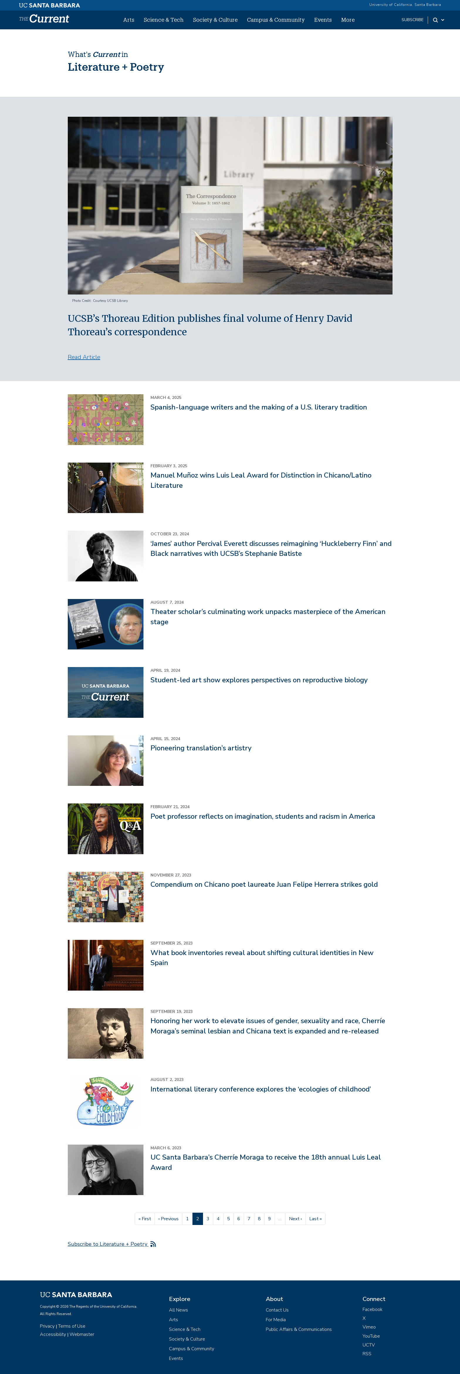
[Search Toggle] (439, 20)
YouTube (371, 1336)
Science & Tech (164, 19)
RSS (367, 1354)
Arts (128, 19)
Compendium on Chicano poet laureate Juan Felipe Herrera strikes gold (264, 884)
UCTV (369, 1345)
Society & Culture (215, 19)
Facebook (373, 1309)
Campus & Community (276, 19)
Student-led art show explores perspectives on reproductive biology (259, 680)
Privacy (47, 1326)
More (348, 19)
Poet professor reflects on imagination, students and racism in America (262, 816)
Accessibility (53, 1334)
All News (178, 1310)
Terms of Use (71, 1326)
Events (323, 19)
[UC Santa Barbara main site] (49, 4)
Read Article (84, 357)
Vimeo (369, 1327)
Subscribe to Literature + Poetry (108, 1244)
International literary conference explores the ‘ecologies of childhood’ (260, 1089)
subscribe (413, 20)
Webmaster (82, 1334)
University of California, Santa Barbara (405, 4)
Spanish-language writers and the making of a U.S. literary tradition (258, 407)
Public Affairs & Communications (299, 1329)
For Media (276, 1320)
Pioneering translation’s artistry (200, 748)
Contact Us (277, 1310)
